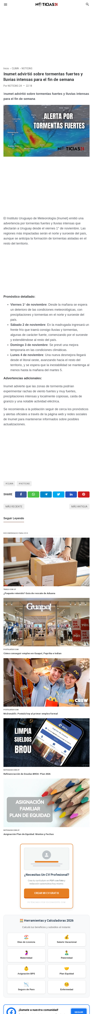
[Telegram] (46, 494)
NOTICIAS (25, 483)
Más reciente (14, 506)
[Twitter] (33, 494)
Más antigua (79, 506)
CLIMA (10, 483)
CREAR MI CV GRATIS (46, 893)
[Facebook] (21, 494)
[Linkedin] (71, 494)
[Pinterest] (84, 494)
